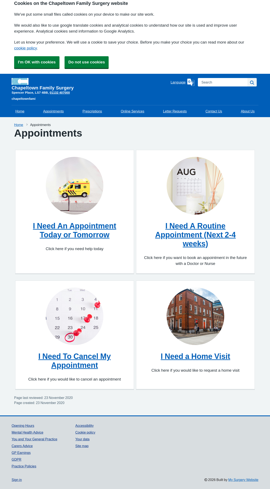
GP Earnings (21, 452)
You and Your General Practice (34, 439)
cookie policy (25, 48)
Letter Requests (175, 111)
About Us (248, 111)
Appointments (53, 111)
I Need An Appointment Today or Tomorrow (74, 230)
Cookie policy (85, 432)
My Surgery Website (243, 479)
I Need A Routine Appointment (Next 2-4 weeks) (195, 234)
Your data (82, 439)
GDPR (16, 459)
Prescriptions (92, 111)
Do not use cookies (86, 62)
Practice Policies (24, 466)
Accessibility (84, 425)
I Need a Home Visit (195, 356)
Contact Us (213, 111)
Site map (82, 446)
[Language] (182, 82)
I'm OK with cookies (37, 62)
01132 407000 (60, 92)
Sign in (17, 479)
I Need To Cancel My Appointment (74, 360)
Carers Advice (22, 446)
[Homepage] (90, 84)
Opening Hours (23, 425)
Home (19, 111)
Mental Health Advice (27, 432)
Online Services (132, 111)
